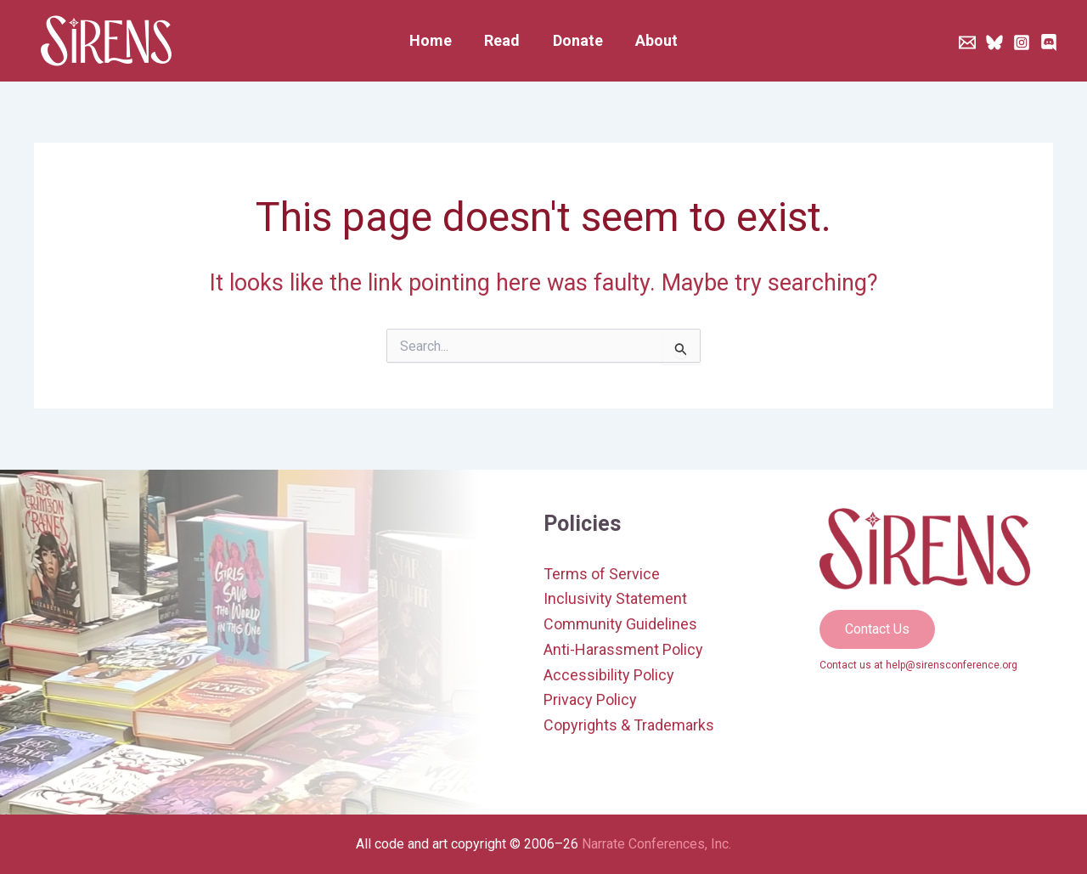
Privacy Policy (590, 699)
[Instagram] (1021, 41)
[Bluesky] (994, 41)
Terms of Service (602, 574)
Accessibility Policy (609, 675)
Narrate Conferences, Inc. (656, 844)
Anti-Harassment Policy (623, 649)
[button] (877, 629)
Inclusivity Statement (615, 598)
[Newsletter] (967, 41)
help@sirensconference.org (951, 665)
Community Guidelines (620, 624)
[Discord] (1048, 41)
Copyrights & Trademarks (629, 725)
